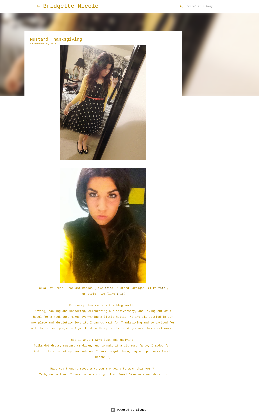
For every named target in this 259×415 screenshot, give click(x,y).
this (108, 288)
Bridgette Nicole (70, 6)
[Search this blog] (204, 6)
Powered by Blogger (129, 410)
